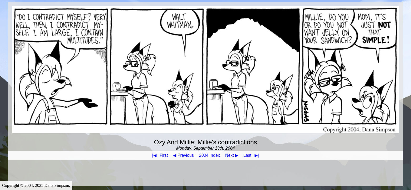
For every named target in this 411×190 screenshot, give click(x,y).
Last (252, 155)
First (159, 155)
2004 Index (209, 155)
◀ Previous (183, 155)
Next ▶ (231, 155)
